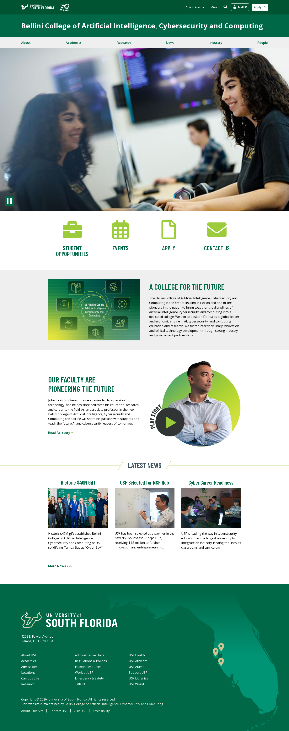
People (262, 43)
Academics (74, 43)
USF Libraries (138, 678)
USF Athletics (138, 661)
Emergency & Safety (89, 678)
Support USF (138, 672)
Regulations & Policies (91, 661)
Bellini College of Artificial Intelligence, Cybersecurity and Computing (142, 25)
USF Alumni (137, 667)
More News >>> (60, 566)
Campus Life (30, 678)
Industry (216, 43)
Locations (28, 672)
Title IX (80, 684)
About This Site (32, 711)
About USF (28, 655)
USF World (136, 684)
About (26, 43)
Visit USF (80, 711)
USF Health (137, 655)
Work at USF (84, 672)
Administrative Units (89, 655)
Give (214, 7)
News (170, 43)
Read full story (60, 433)
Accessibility (101, 711)
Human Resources (88, 667)
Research (124, 43)
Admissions (29, 667)
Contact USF (58, 711)
